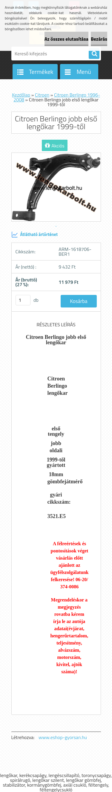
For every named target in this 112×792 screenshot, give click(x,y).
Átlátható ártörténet (34, 234)
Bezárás (99, 38)
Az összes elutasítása (66, 38)
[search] (94, 54)
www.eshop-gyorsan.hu (63, 737)
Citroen (42, 94)
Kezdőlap (21, 94)
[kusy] (23, 300)
